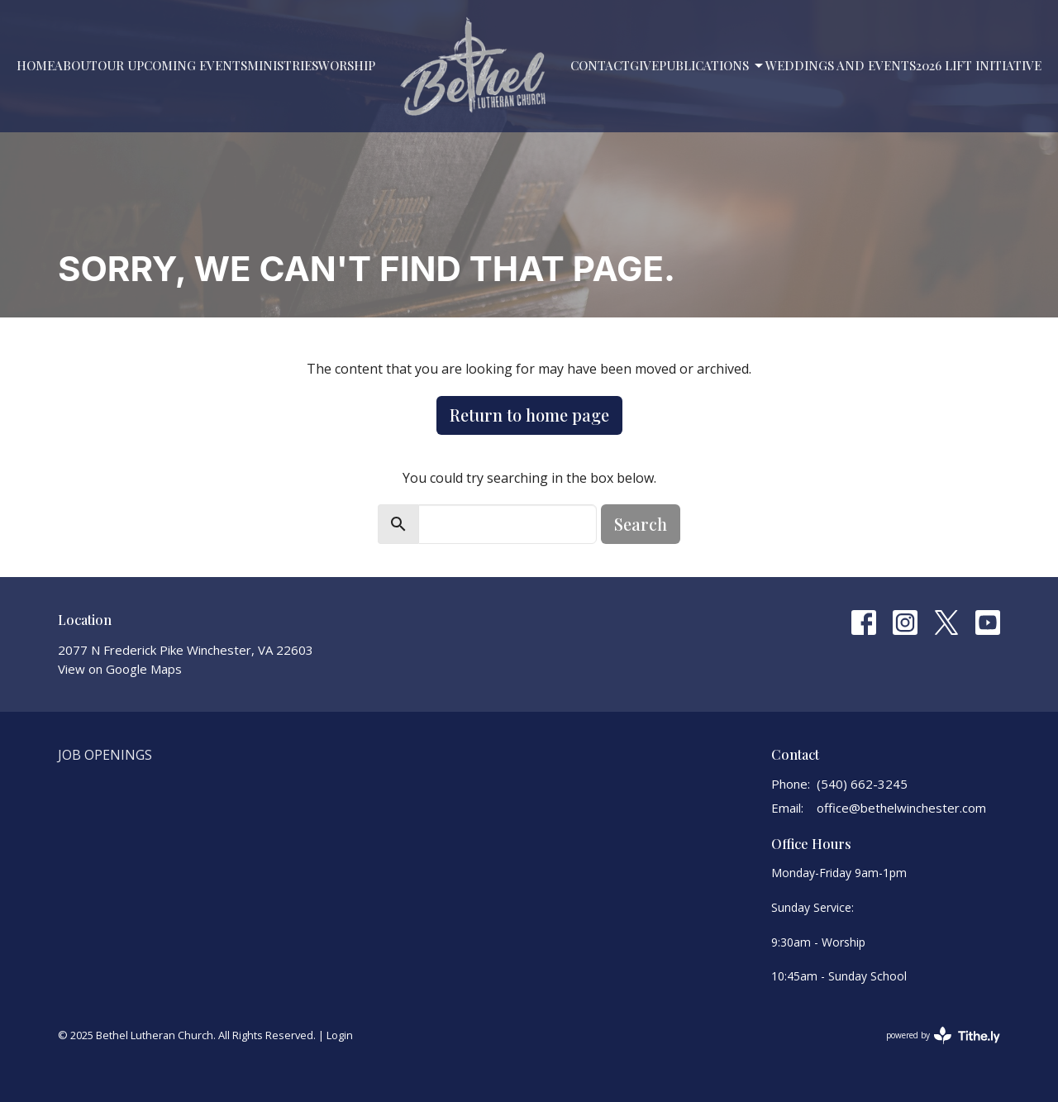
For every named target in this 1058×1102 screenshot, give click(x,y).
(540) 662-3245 (862, 783)
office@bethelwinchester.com (901, 807)
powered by (943, 1035)
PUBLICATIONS (712, 65)
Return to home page (529, 414)
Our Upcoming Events (172, 65)
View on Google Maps (120, 669)
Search (640, 524)
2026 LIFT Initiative (978, 65)
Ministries (282, 65)
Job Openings (105, 755)
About (76, 65)
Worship (346, 65)
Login (339, 1035)
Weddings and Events (840, 65)
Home (36, 65)
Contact (600, 65)
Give (644, 65)
